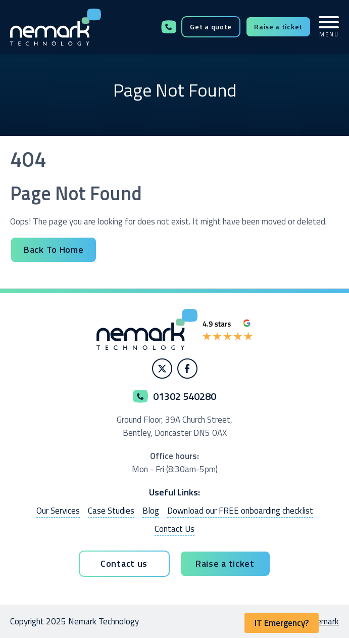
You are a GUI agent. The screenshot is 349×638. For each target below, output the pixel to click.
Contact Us (174, 528)
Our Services (58, 510)
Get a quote (211, 26)
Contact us (124, 563)
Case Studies (111, 510)
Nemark (325, 621)
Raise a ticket (278, 26)
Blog (150, 510)
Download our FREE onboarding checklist (240, 510)
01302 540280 (168, 26)
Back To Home (53, 249)
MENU (329, 26)
